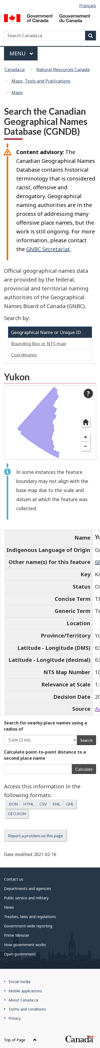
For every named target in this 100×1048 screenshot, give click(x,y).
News (9, 907)
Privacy (15, 1018)
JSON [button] (13, 804)
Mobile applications (25, 990)
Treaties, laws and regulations (30, 916)
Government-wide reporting (28, 925)
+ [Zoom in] (85, 437)
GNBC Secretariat (48, 249)
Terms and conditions (27, 1009)
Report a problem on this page (35, 835)
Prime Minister (16, 935)
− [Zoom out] (85, 446)
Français (87, 6)
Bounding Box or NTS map (38, 343)
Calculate (84, 768)
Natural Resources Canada (63, 69)
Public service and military (26, 897)
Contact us (13, 879)
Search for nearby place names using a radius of (45, 726)
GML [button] (70, 804)
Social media (19, 981)
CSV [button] (43, 804)
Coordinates (24, 355)
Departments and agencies (27, 888)
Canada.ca (15, 69)
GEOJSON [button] (17, 813)
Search (86, 740)
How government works (25, 944)
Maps (17, 92)
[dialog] (50, 422)
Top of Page (20, 1039)
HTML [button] (28, 804)
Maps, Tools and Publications (40, 81)
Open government (20, 954)
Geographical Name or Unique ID (46, 332)
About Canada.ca (23, 1000)
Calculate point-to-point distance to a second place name (45, 755)
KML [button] (56, 804)
